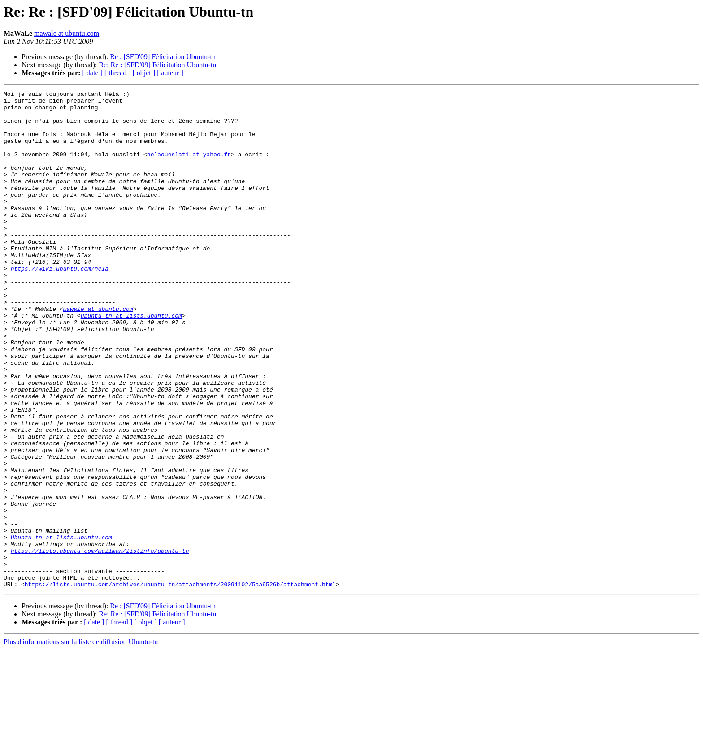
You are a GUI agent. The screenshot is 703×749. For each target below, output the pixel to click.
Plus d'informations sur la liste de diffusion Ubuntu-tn (81, 741)
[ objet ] (143, 73)
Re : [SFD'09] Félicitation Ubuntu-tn (163, 56)
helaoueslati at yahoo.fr (189, 168)
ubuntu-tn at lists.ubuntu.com (131, 361)
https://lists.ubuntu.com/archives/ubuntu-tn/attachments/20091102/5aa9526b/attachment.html (180, 684)
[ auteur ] (170, 73)
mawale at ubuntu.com (66, 33)
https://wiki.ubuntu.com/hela (59, 305)
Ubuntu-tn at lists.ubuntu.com (61, 627)
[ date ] (92, 73)
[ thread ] (117, 73)
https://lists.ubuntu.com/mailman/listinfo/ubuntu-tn (100, 643)
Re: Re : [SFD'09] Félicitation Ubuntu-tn (157, 65)
